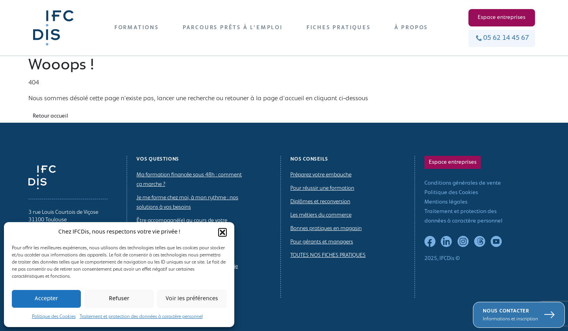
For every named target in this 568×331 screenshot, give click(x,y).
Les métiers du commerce (320, 215)
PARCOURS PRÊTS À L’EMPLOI (233, 28)
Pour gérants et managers (321, 242)
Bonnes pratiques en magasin (326, 229)
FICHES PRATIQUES (338, 28)
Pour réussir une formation (322, 188)
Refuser (119, 299)
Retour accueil (50, 116)
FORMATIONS (136, 28)
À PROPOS (411, 28)
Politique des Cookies (54, 316)
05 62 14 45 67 (501, 38)
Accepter (46, 299)
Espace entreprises (501, 18)
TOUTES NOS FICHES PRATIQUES (328, 255)
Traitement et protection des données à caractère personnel (141, 316)
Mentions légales (445, 202)
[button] (222, 232)
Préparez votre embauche (320, 175)
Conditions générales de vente (462, 183)
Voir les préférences (192, 299)
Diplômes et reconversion (320, 202)
